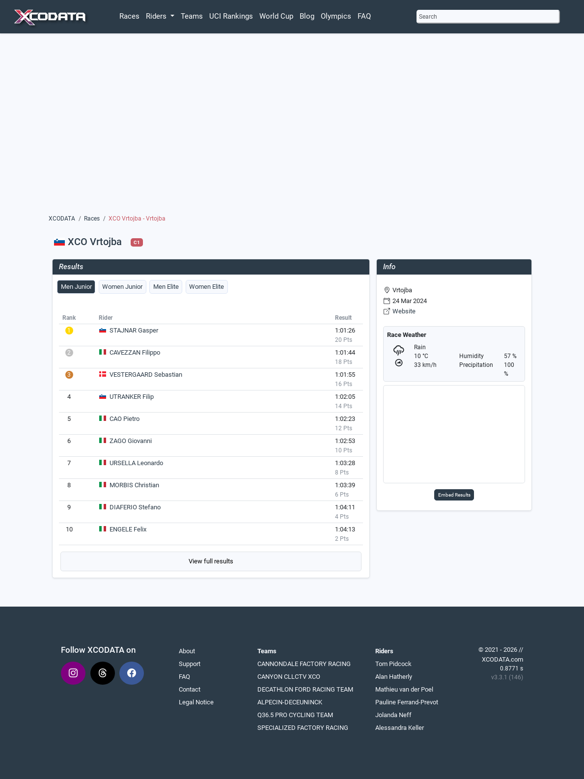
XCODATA (62, 218)
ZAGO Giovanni (131, 441)
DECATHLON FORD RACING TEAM (305, 689)
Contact (189, 689)
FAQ (364, 16)
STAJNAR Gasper (134, 330)
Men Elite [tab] (166, 286)
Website (404, 311)
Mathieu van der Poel (404, 689)
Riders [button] (157, 16)
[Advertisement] (292, 126)
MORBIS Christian (134, 485)
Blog (307, 16)
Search (428, 16)
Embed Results (454, 495)
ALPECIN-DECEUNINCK (289, 702)
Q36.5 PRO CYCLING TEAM (295, 715)
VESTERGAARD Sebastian (146, 374)
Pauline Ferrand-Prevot (406, 702)
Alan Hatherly (393, 676)
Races (129, 16)
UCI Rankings (231, 16)
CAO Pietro (124, 418)
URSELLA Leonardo (136, 463)
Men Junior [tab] (76, 286)
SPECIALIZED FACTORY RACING (302, 727)
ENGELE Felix (128, 529)
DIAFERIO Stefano (135, 507)
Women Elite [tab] (206, 286)
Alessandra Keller (399, 727)
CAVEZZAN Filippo (135, 352)
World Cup (276, 16)
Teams (192, 16)
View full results (211, 561)
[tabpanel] (211, 441)
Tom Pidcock (393, 664)
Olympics (336, 16)
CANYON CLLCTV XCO (288, 676)
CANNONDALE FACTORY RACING (304, 664)
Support (189, 664)
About (187, 651)
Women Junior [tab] (122, 286)
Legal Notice (196, 702)
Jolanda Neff (393, 715)
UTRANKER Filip (132, 396)
